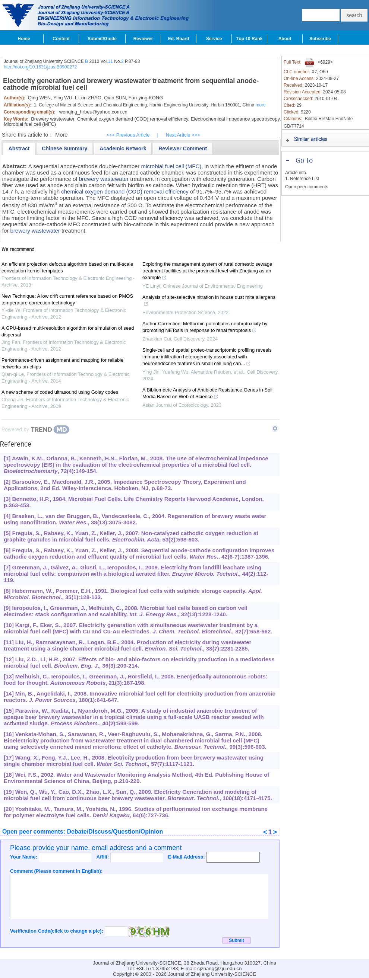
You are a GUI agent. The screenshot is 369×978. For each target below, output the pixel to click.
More (61, 135)
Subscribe (320, 38)
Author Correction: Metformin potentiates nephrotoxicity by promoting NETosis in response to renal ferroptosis (204, 328)
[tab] (19, 148)
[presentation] (19, 148)
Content (61, 38)
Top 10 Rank (249, 38)
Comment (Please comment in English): (56, 871)
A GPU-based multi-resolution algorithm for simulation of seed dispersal (67, 331)
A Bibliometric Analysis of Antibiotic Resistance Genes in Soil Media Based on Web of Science (207, 394)
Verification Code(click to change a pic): (57, 931)
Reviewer (143, 38)
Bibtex (311, 118)
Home (24, 38)
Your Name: (24, 857)
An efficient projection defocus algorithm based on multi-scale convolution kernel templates (67, 267)
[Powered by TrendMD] (35, 429)
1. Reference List (302, 178)
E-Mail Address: (187, 857)
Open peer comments (306, 186)
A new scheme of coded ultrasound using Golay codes (59, 392)
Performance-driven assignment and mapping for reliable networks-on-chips (62, 363)
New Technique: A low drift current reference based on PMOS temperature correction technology (67, 299)
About (284, 38)
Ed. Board (178, 38)
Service (214, 38)
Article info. (296, 172)
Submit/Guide (102, 38)
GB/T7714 (294, 126)
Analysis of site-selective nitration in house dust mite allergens (208, 301)
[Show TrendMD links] (275, 428)
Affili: (103, 857)
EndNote (344, 118)
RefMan (326, 118)
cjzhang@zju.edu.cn (220, 968)
